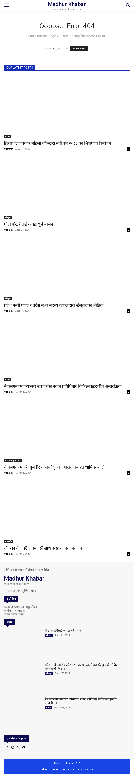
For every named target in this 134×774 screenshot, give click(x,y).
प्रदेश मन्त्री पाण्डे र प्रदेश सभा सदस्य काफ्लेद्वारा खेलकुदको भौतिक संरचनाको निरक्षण (81, 666)
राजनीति (8, 541)
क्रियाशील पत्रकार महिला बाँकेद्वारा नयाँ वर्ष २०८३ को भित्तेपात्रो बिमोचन (57, 143)
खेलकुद (8, 217)
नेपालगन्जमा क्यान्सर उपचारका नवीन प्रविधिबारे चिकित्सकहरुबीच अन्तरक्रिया (62, 386)
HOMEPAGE (79, 48)
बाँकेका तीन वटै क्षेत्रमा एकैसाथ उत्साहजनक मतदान (43, 548)
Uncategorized (12, 460)
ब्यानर (7, 136)
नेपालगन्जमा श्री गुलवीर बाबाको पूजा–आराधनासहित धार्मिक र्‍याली (55, 467)
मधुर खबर (8, 148)
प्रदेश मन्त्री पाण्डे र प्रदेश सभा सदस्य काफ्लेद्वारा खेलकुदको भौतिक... (55, 305)
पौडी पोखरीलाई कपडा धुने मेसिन (28, 224)
